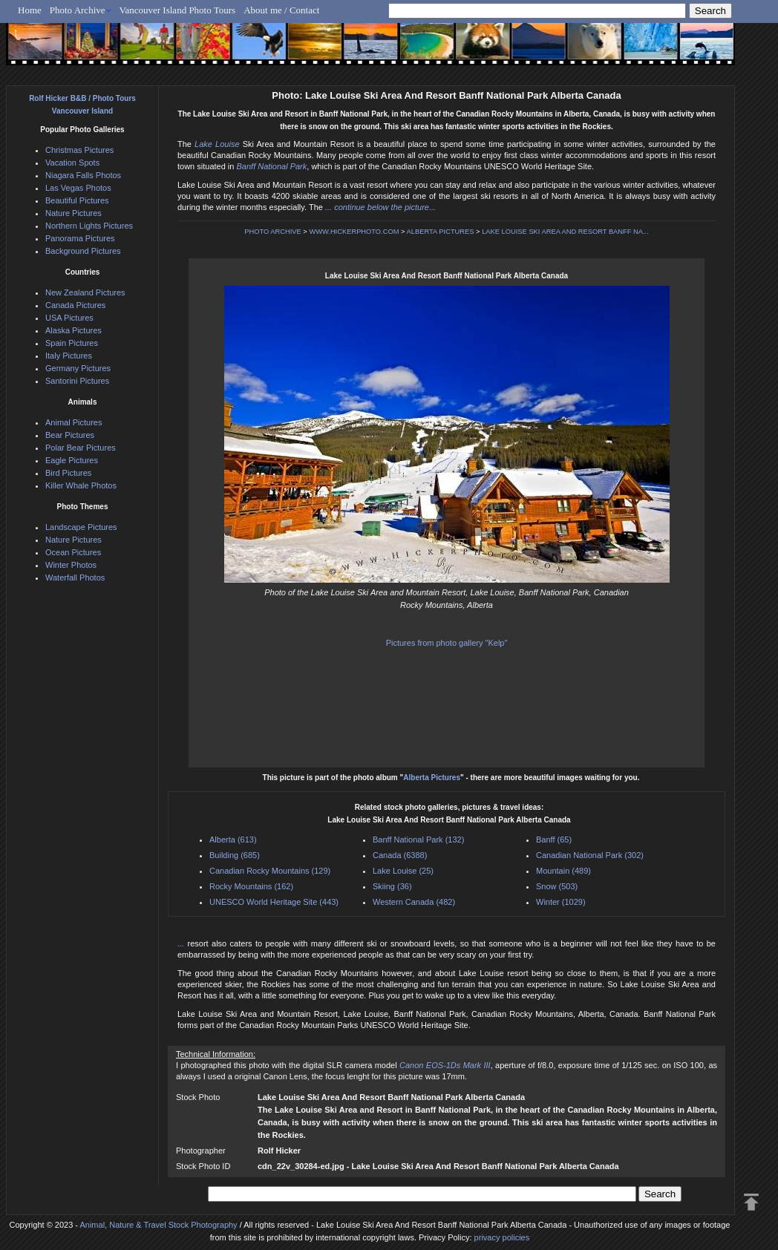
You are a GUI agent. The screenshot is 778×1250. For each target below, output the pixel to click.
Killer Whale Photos (81, 485)
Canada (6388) (400, 855)
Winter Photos (71, 564)
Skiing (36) (392, 886)
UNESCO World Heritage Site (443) (274, 901)
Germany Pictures (78, 368)
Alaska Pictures (73, 330)
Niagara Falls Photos (83, 175)
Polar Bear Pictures (80, 447)
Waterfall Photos (75, 577)
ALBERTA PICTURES (440, 231)
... (182, 943)
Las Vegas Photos (78, 187)
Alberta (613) (233, 839)
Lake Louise (216, 144)
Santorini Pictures (77, 380)
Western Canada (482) (414, 901)
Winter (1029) (561, 901)
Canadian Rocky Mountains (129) (269, 870)
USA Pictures (69, 317)
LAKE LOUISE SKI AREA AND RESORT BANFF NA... (565, 231)
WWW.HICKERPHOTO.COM (354, 231)
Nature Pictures (73, 213)
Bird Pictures (68, 472)
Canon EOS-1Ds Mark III (445, 1065)
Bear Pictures (69, 435)
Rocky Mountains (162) (251, 886)
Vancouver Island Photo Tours (178, 10)
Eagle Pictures (71, 460)
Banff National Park (272, 166)
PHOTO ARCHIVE (272, 231)
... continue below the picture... (380, 207)
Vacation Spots (72, 162)
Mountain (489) (563, 870)
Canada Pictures (75, 305)
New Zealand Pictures (85, 292)
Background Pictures (83, 250)
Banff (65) (554, 839)
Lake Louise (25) (403, 870)
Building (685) (234, 855)
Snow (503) (557, 886)
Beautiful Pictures (77, 200)
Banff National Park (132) (418, 839)
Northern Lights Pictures (89, 225)
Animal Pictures (73, 422)
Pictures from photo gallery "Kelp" (447, 642)
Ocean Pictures (73, 552)
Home (30, 10)
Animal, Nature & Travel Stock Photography (158, 1224)
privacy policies (502, 1237)
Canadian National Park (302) (590, 855)
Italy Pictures (68, 355)
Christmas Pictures (79, 149)
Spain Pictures (71, 342)
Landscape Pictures (81, 527)
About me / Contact (281, 10)
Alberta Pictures (431, 777)
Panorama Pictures (80, 238)
